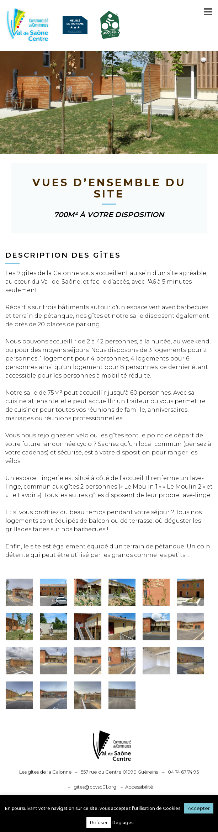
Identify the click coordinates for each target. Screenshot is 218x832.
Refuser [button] (99, 822)
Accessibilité (139, 787)
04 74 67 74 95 (183, 772)
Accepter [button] (199, 808)
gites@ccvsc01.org (95, 787)
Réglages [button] (122, 822)
